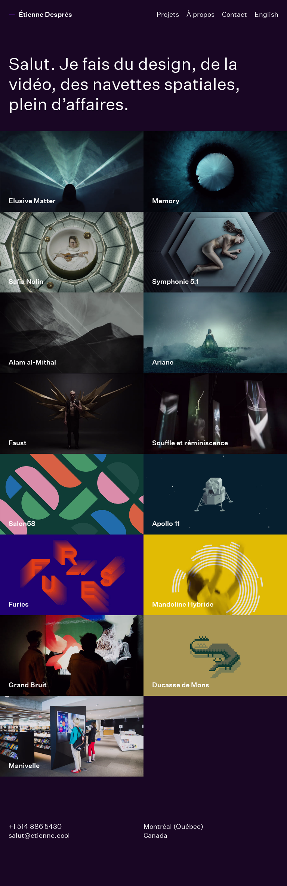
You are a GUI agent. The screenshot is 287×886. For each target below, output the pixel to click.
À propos (200, 14)
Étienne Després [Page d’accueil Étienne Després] (45, 14)
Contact (234, 14)
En (266, 14)
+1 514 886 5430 (35, 826)
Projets (168, 14)
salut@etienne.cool (39, 835)
